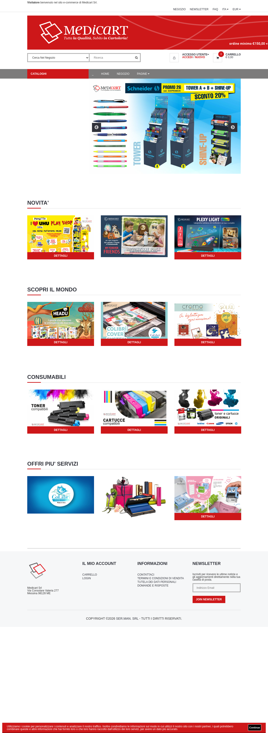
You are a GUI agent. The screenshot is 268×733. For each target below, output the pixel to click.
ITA (225, 9)
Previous (96, 127)
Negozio (179, 9)
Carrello (89, 574)
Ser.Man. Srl (127, 618)
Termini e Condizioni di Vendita (160, 578)
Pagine (143, 73)
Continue (254, 727)
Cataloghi (39, 73)
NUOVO (200, 57)
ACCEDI (187, 57)
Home (105, 73)
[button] (189, 54)
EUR (237, 9)
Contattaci (145, 574)
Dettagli (60, 255)
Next (232, 127)
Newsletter (199, 9)
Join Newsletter (209, 599)
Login (86, 578)
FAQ (215, 9)
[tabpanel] (60, 237)
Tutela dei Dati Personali (156, 582)
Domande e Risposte (153, 585)
